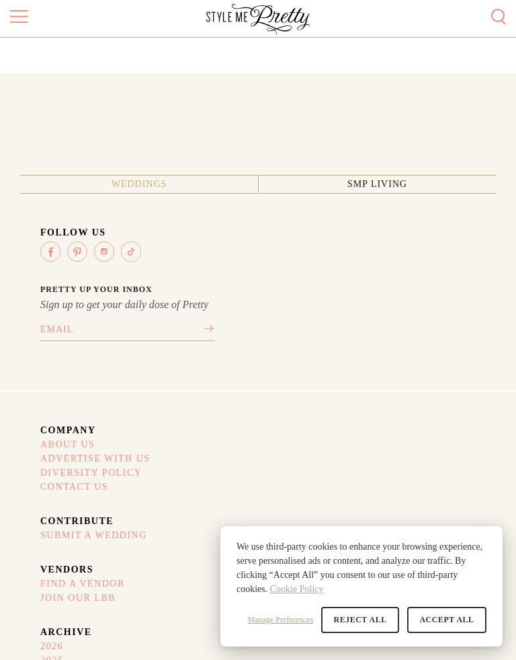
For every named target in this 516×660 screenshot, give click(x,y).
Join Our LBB (309, 401)
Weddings (206, 171)
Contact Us (47, 436)
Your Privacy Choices (146, 493)
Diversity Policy (64, 419)
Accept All (447, 619)
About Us (40, 384)
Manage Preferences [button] (281, 619)
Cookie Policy (297, 589)
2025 (411, 401)
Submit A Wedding (195, 384)
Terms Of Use (53, 474)
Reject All (361, 619)
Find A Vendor (313, 384)
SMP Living (310, 171)
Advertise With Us (68, 401)
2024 (411, 419)
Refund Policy (54, 493)
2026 (411, 384)
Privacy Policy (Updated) (153, 474)
